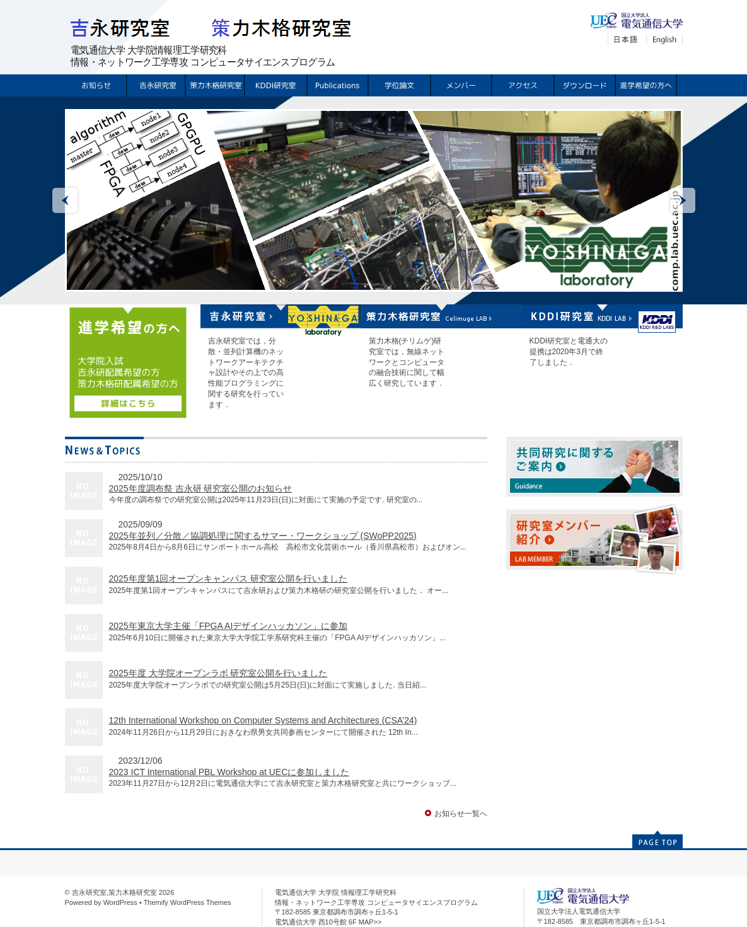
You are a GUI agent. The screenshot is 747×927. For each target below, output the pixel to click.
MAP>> (370, 922)
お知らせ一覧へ (460, 813)
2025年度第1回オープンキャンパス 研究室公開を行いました (228, 578)
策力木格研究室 (213, 85)
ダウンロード (584, 85)
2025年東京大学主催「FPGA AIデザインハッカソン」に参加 (228, 626)
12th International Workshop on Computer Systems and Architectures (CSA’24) (263, 720)
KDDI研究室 (275, 85)
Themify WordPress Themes (187, 902)
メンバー (460, 85)
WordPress (120, 902)
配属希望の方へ (646, 85)
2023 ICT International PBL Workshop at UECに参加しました (229, 772)
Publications (337, 85)
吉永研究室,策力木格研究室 (114, 892)
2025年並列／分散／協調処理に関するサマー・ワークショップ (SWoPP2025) (263, 536)
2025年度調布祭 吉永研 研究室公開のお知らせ (200, 488)
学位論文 (399, 85)
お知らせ (95, 85)
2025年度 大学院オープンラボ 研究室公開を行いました (218, 673)
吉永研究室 (154, 85)
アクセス (522, 85)
